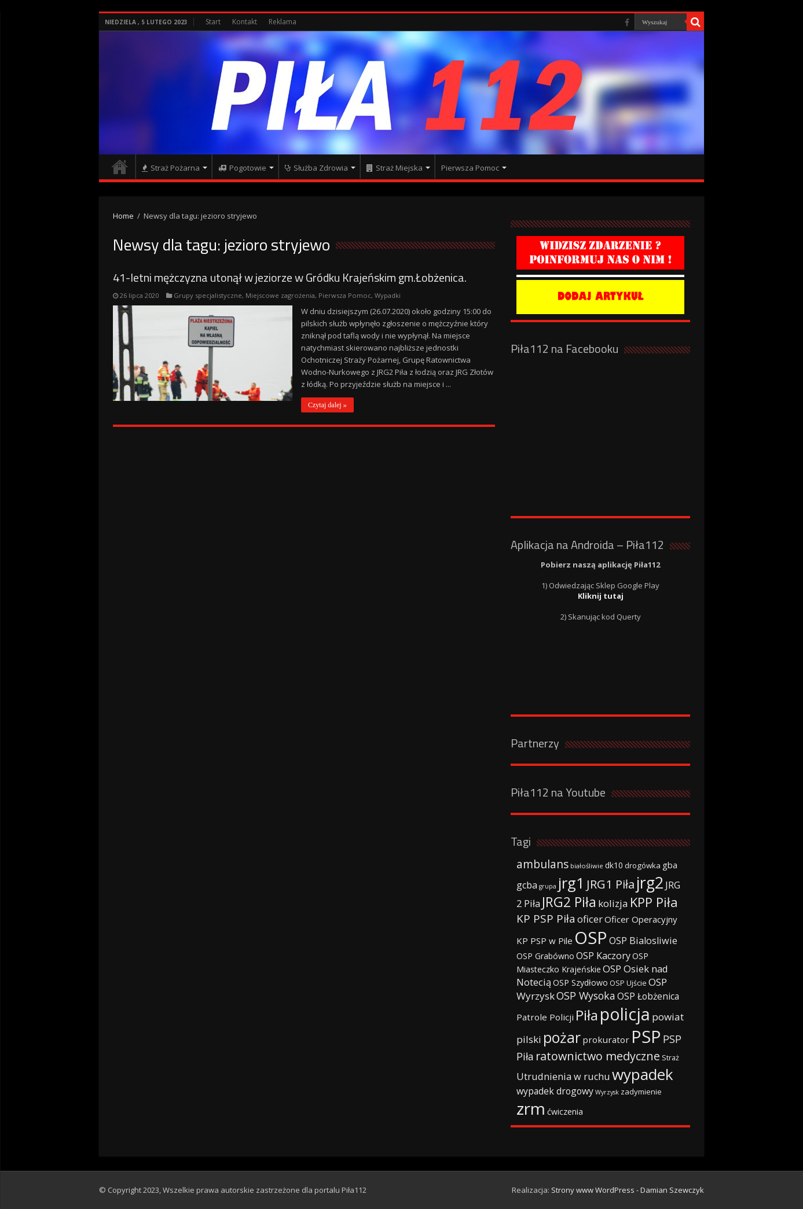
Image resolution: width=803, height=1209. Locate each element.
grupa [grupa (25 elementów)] (547, 886)
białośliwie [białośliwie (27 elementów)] (586, 865)
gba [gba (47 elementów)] (669, 865)
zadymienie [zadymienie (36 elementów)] (641, 1091)
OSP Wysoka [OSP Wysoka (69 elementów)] (585, 995)
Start (213, 22)
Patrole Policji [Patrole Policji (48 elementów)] (545, 1017)
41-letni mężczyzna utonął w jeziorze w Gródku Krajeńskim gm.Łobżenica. (290, 277)
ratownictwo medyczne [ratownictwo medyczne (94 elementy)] (598, 1056)
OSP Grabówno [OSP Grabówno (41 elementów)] (545, 955)
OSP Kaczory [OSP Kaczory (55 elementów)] (603, 955)
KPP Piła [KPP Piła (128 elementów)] (654, 902)
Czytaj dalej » (327, 405)
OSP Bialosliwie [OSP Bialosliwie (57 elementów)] (643, 940)
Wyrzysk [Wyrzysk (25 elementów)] (607, 1092)
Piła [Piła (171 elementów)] (586, 1014)
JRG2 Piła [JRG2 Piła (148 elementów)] (569, 902)
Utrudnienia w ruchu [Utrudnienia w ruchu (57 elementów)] (563, 1076)
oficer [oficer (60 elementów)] (590, 919)
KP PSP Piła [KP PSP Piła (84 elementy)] (545, 918)
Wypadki (388, 295)
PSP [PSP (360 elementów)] (646, 1036)
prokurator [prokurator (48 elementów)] (605, 1039)
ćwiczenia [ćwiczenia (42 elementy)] (565, 1111)
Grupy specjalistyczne (208, 295)
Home (123, 216)
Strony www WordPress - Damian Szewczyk (627, 1190)
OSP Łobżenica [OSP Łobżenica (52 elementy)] (648, 996)
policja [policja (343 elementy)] (625, 1013)
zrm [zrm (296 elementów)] (530, 1108)
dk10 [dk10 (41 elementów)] (614, 865)
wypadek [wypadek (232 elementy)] (642, 1074)
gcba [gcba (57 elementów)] (526, 885)
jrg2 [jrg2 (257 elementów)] (649, 882)
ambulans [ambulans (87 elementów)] (542, 864)
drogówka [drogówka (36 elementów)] (643, 865)
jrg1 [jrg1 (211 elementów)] (571, 883)
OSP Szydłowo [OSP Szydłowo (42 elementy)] (580, 982)
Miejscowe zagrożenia (280, 295)
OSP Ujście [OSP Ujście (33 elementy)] (628, 983)
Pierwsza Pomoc (344, 295)
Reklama (282, 22)
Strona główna (120, 166)
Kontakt (244, 22)
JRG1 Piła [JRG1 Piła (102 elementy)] (610, 884)
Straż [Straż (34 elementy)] (670, 1057)
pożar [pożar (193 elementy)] (562, 1037)
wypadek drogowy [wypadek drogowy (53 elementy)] (554, 1091)
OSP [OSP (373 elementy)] (590, 937)
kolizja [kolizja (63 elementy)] (613, 903)
